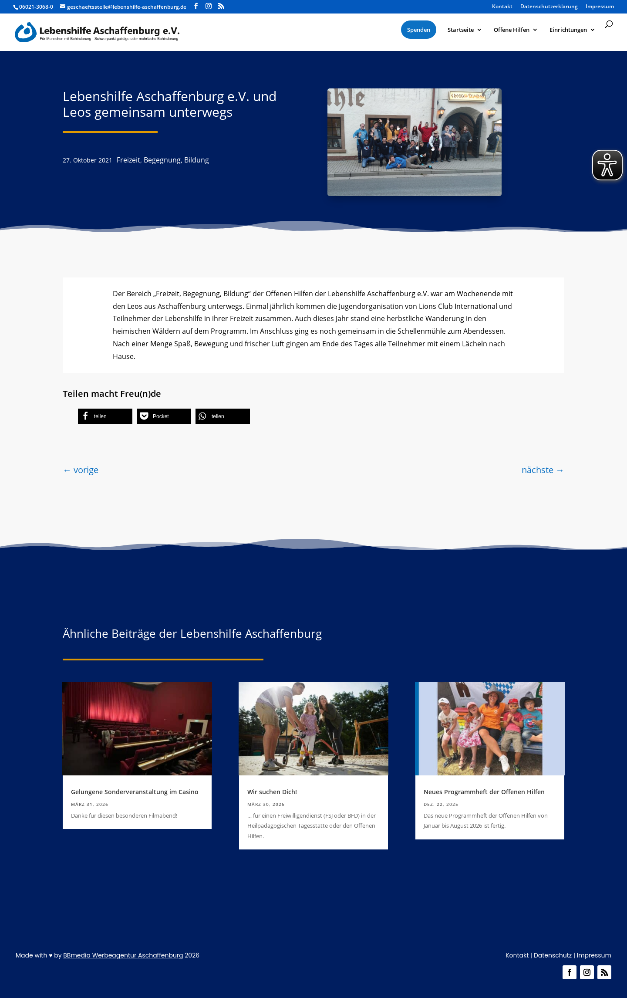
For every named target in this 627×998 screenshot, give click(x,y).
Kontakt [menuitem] (502, 7)
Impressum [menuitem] (600, 7)
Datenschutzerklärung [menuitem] (549, 7)
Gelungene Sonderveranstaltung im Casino (135, 792)
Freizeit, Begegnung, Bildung (163, 160)
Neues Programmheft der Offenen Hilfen (484, 792)
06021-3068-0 (36, 6)
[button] (105, 416)
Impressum (594, 955)
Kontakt (517, 955)
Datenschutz (553, 955)
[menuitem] (418, 29)
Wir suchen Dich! (272, 792)
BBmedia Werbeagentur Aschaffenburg (123, 955)
